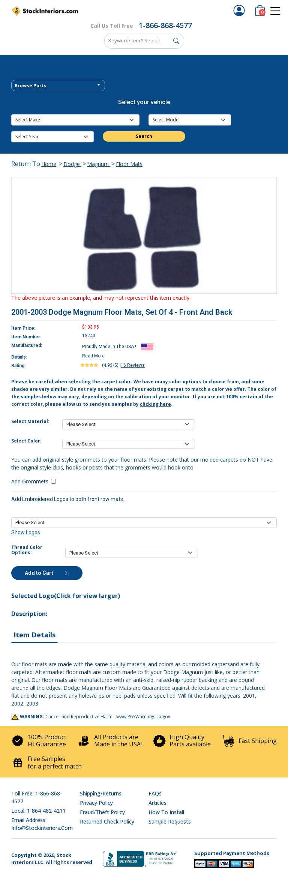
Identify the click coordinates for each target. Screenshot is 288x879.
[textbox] (58, 86)
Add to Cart (47, 573)
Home (48, 163)
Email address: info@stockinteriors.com (42, 823)
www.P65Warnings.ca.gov (143, 716)
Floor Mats (129, 163)
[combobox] (58, 85)
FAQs (155, 793)
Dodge (72, 163)
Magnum (98, 163)
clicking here (155, 404)
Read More (93, 356)
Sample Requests (169, 821)
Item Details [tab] (35, 634)
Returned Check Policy (107, 821)
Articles (157, 802)
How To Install (166, 812)
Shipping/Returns (101, 793)
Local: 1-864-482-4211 (38, 810)
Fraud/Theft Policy (102, 812)
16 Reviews (133, 365)
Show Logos (25, 532)
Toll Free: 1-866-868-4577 (36, 797)
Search (144, 136)
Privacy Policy (96, 802)
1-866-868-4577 (165, 25)
